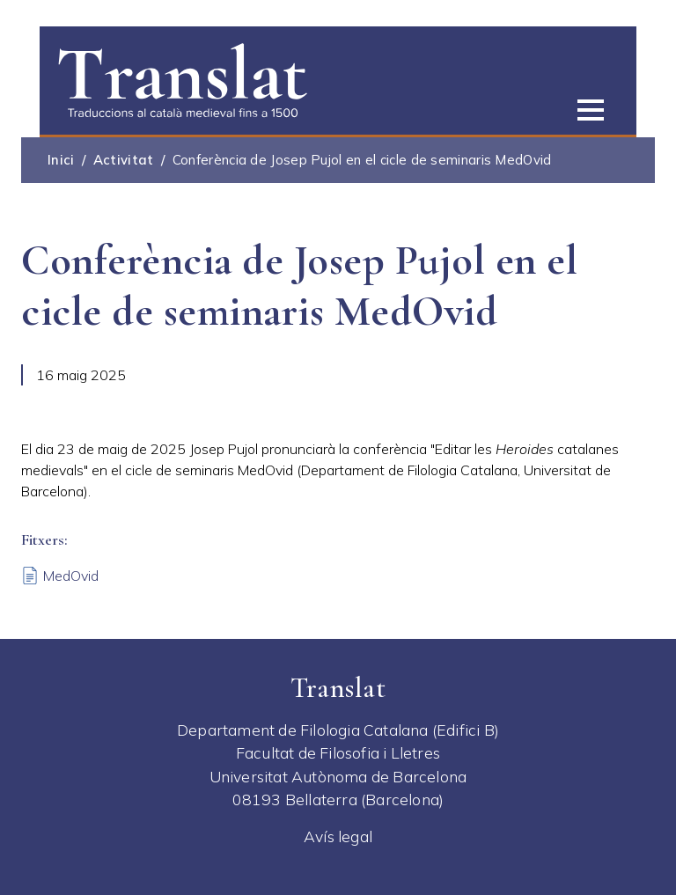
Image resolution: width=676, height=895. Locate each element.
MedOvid (71, 575)
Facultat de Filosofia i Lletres (338, 752)
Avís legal (338, 836)
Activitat (123, 159)
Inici (61, 159)
